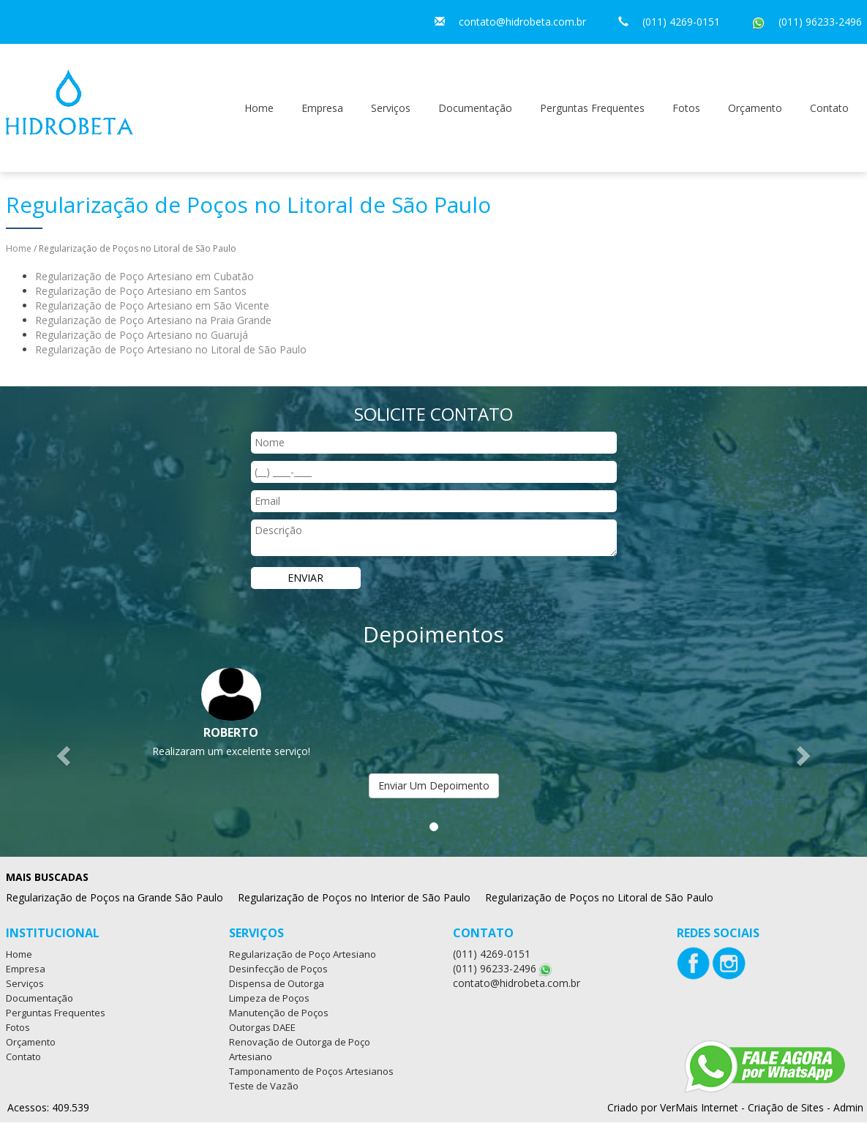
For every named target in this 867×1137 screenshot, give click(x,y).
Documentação (475, 108)
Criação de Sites (786, 1107)
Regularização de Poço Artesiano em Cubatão (144, 276)
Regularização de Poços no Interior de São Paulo (354, 897)
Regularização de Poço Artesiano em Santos (141, 291)
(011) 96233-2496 (820, 22)
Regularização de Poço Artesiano (302, 954)
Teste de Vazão (264, 1085)
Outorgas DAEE (262, 1027)
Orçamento (755, 108)
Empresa (322, 108)
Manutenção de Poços (279, 1012)
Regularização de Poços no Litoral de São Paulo (599, 897)
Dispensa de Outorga (276, 983)
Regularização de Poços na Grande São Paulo (114, 897)
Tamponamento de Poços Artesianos (311, 1071)
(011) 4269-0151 (681, 22)
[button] (65, 755)
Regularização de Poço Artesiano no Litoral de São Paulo (171, 349)
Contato (829, 108)
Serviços (390, 108)
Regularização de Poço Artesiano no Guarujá (141, 335)
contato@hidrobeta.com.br (522, 22)
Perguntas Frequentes (592, 108)
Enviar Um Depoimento (433, 785)
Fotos (686, 108)
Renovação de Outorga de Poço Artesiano (299, 1049)
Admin (848, 1107)
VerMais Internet (699, 1107)
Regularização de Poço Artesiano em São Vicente (152, 305)
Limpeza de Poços (269, 998)
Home (259, 108)
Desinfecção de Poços (278, 968)
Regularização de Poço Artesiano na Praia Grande (153, 320)
